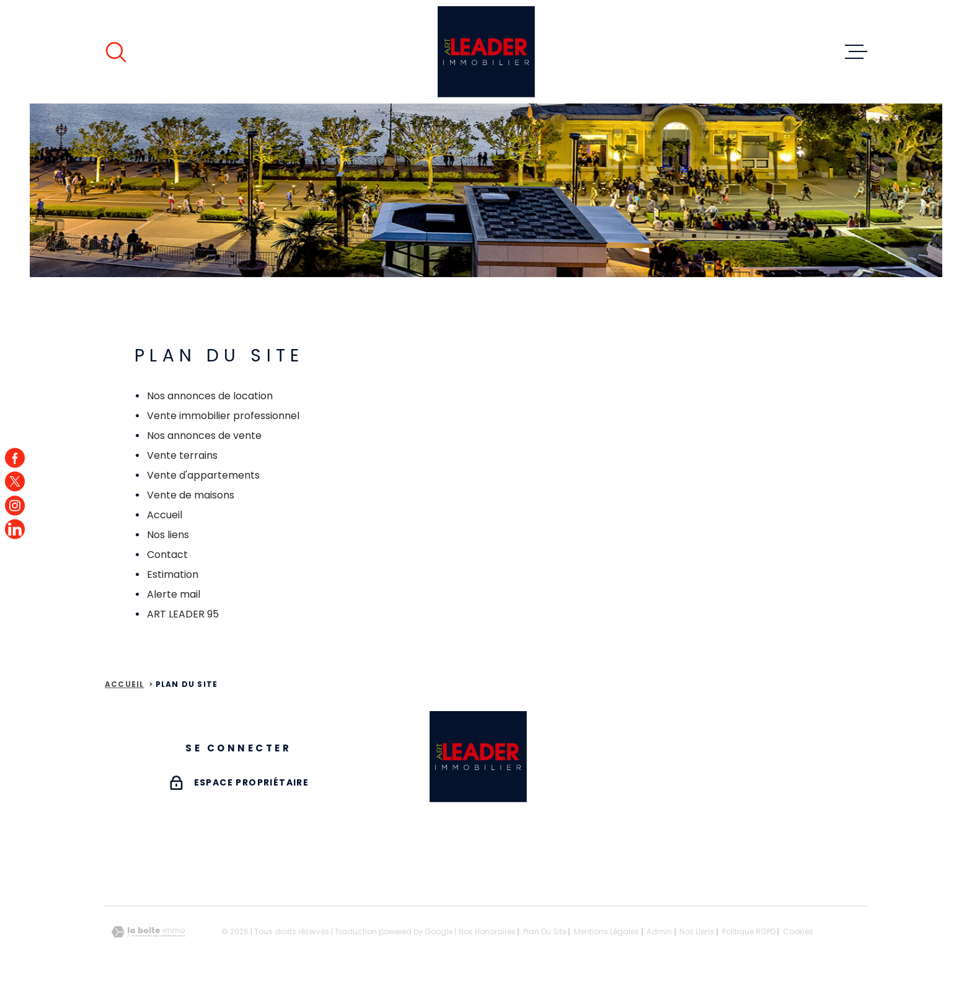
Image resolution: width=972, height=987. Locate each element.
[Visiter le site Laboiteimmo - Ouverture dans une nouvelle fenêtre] (148, 932)
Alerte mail (173, 594)
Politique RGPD (748, 931)
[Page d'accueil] (486, 51)
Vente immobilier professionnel (223, 416)
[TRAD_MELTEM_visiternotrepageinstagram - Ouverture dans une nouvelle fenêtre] (15, 505)
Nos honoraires (487, 931)
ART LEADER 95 (183, 614)
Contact (167, 554)
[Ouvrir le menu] (856, 52)
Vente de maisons (190, 495)
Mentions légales (606, 931)
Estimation (172, 574)
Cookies (798, 932)
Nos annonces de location (210, 396)
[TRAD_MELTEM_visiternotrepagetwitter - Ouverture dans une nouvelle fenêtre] (15, 482)
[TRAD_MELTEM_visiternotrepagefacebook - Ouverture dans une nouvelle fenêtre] (15, 457)
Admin (659, 931)
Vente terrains (182, 455)
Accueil (164, 515)
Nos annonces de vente (204, 435)
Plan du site (545, 931)
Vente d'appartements (203, 475)
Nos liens (168, 535)
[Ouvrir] (116, 52)
